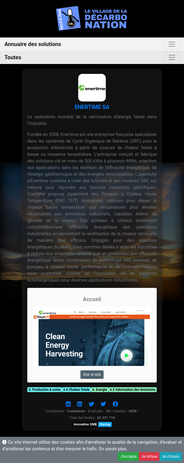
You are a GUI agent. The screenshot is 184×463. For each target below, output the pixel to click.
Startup (104, 424)
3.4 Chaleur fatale (76, 390)
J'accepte (128, 456)
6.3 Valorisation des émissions (132, 390)
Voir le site (92, 374)
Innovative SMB (85, 424)
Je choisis (170, 456)
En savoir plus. (113, 448)
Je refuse (149, 456)
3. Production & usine (45, 390)
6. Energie (99, 390)
